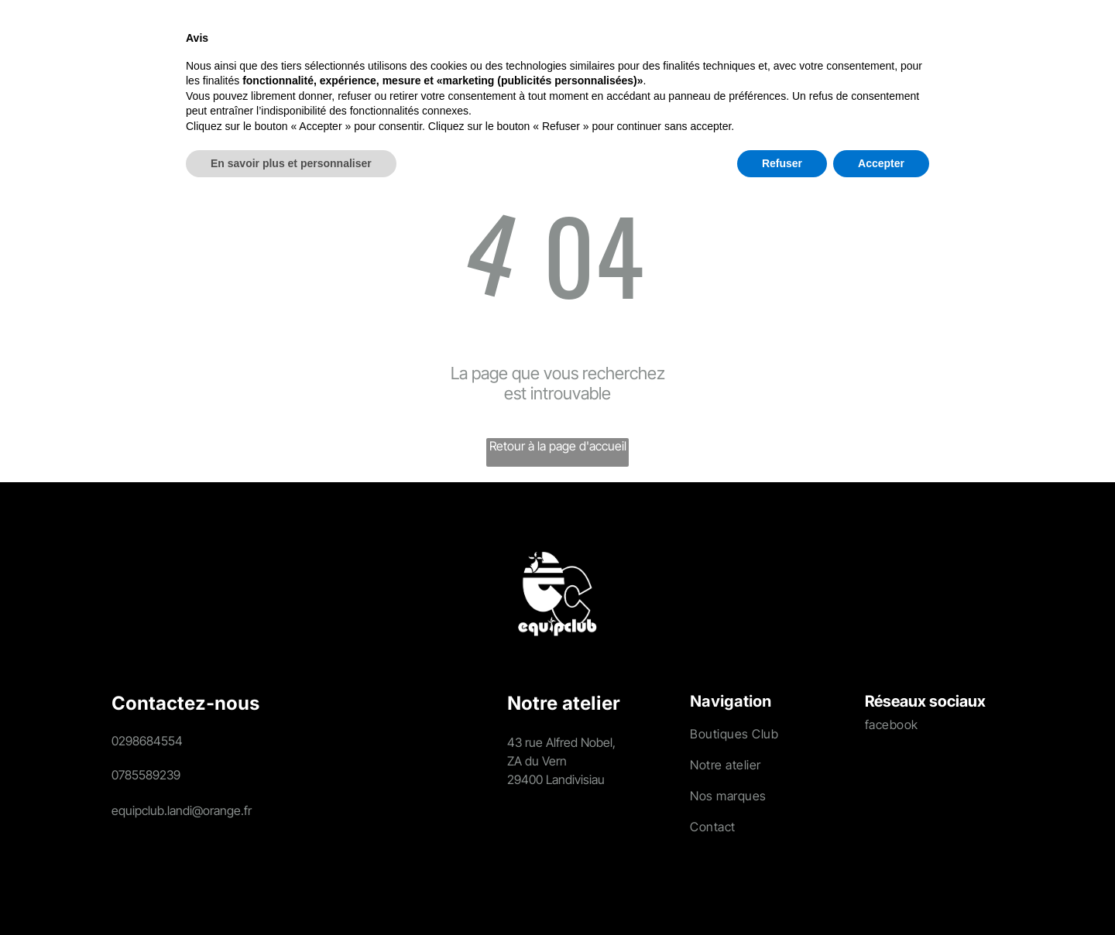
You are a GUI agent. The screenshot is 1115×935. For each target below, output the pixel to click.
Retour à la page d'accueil (557, 446)
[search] (963, 44)
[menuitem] (212, 42)
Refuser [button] (782, 892)
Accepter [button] (881, 892)
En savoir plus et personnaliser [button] (291, 892)
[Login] (998, 43)
